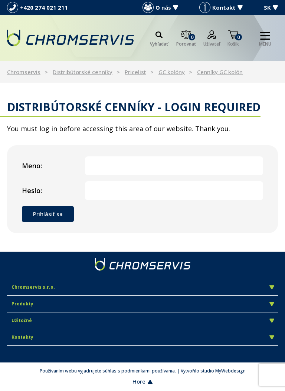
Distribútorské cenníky (82, 72)
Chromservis (23, 72)
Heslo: (32, 190)
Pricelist (135, 72)
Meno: (32, 165)
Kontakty (143, 337)
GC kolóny (171, 72)
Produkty (143, 304)
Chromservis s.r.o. (143, 287)
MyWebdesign (230, 371)
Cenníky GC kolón (220, 72)
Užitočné (143, 320)
